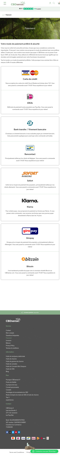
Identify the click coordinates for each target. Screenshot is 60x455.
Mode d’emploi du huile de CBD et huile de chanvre (22, 395)
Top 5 (7, 397)
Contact (8, 330)
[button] (44, 451)
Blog (7, 371)
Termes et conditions (12, 348)
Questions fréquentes (12, 335)
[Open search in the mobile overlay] (54, 3)
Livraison (8, 340)
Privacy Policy (10, 345)
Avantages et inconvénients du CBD (17, 392)
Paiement (9, 338)
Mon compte (10, 333)
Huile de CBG (10, 369)
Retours (8, 343)
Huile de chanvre (11, 359)
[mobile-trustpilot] (37, 9)
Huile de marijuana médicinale (15, 356)
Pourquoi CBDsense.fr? (13, 380)
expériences (10, 400)
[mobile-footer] (13, 320)
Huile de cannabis (11, 364)
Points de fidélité (11, 382)
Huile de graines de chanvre (14, 361)
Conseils (8, 390)
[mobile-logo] (18, 3)
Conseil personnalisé (12, 387)
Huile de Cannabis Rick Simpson (16, 366)
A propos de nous (11, 385)
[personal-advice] (50, 3)
